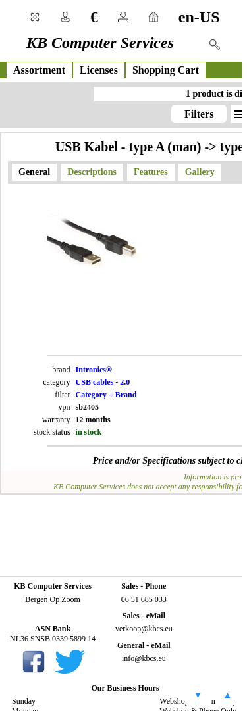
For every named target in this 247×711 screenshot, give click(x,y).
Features (151, 172)
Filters (198, 114)
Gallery (200, 172)
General (34, 172)
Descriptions (92, 172)
